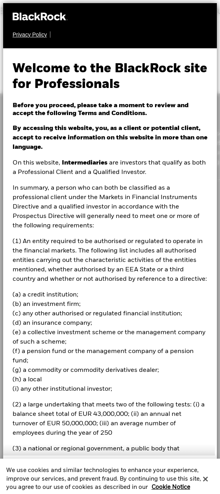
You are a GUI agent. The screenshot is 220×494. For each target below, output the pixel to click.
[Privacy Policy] (31, 34)
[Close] (205, 481)
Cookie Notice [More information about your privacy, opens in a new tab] (171, 489)
